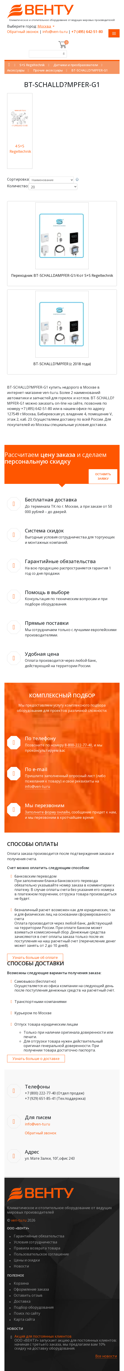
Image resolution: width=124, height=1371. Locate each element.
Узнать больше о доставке (36, 1058)
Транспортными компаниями (40, 1001)
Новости (21, 1266)
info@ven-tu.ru (55, 31)
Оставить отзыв (28, 1295)
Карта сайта (24, 1319)
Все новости (106, 1356)
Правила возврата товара (37, 1248)
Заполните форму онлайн (47, 812)
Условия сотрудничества (35, 1242)
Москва (45, 26)
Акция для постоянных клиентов (43, 1336)
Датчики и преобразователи (76, 65)
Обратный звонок (23, 31)
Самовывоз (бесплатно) (35, 981)
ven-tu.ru (18, 1220)
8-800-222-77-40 (78, 745)
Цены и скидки (27, 1260)
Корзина (21, 1283)
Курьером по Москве (33, 1012)
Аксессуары (15, 70)
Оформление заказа (31, 1289)
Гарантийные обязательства (39, 1236)
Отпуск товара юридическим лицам (46, 1024)
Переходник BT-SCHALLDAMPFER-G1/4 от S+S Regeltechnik (62, 275)
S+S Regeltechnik (32, 65)
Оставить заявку (103, 476)
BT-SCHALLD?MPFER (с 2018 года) (62, 363)
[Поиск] (63, 54)
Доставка (22, 1301)
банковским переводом (35, 876)
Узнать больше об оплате (35, 957)
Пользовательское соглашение (41, 1254)
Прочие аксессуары (48, 70)
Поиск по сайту (27, 1313)
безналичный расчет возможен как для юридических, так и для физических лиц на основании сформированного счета (64, 914)
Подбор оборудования (34, 1307)
